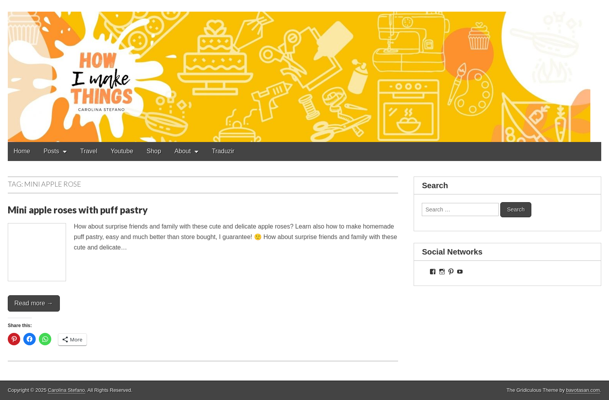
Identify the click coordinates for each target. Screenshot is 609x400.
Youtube (122, 151)
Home (22, 151)
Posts (51, 151)
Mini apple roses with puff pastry (78, 209)
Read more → (33, 303)
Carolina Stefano (66, 390)
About (182, 151)
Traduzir (223, 151)
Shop (154, 151)
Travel (88, 151)
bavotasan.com (583, 390)
